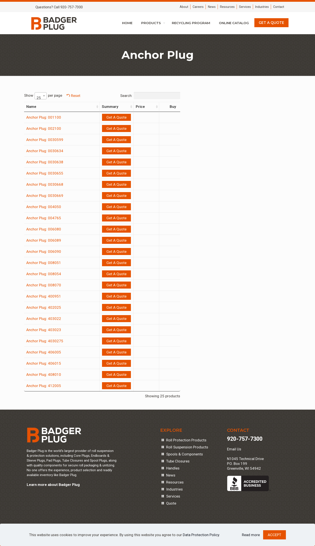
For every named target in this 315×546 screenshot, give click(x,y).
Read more (251, 535)
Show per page (43, 95)
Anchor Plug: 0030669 (44, 195)
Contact (278, 7)
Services (245, 7)
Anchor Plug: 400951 (43, 296)
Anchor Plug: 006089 (43, 240)
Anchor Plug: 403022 (43, 318)
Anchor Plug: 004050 (43, 207)
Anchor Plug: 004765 (43, 218)
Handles (172, 468)
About (184, 7)
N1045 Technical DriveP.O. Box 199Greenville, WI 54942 (245, 464)
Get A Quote (90, 117)
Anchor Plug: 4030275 (44, 341)
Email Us (234, 449)
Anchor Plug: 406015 (43, 363)
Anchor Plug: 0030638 (44, 162)
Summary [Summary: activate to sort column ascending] (83, 106)
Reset (75, 95)
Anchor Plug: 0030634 (44, 151)
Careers (198, 7)
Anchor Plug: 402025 (43, 307)
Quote (171, 503)
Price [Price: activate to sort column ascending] (119, 106)
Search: (116, 95)
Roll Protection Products (186, 440)
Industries (262, 7)
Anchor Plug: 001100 (43, 117)
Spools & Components (184, 454)
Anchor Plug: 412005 (43, 386)
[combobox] (41, 95)
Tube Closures (178, 461)
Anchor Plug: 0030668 (44, 184)
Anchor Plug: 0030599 (44, 139)
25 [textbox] (39, 98)
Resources (227, 7)
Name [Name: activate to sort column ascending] (31, 106)
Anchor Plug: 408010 (43, 374)
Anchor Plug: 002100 (43, 128)
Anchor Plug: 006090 (43, 251)
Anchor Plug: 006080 (43, 229)
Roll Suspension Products (187, 447)
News (212, 7)
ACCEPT (274, 535)
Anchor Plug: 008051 (43, 263)
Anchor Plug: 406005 (43, 352)
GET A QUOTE (271, 23)
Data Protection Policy (201, 535)
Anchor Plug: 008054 (43, 274)
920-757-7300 (244, 439)
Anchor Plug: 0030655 (44, 173)
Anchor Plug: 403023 (43, 330)
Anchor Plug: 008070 (43, 285)
